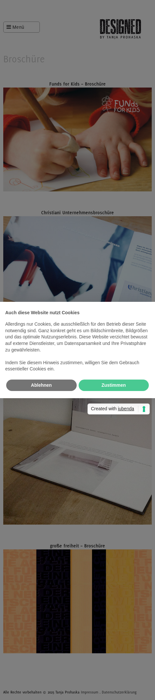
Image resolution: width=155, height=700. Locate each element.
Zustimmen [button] (113, 385)
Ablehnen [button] (41, 385)
